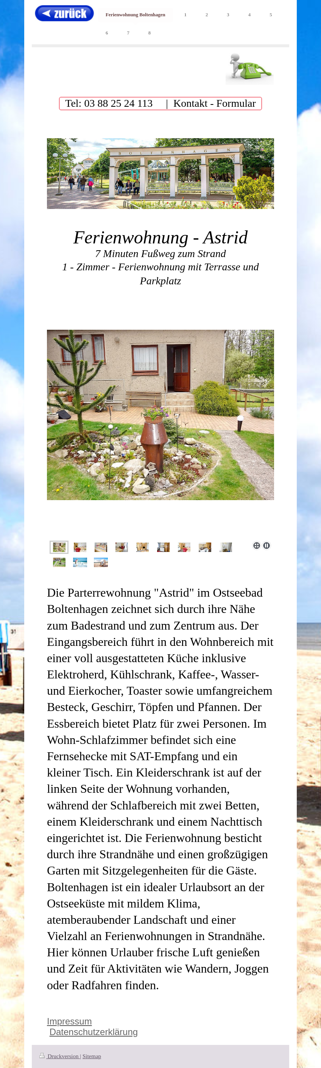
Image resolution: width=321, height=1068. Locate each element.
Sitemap (92, 1056)
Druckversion (59, 1056)
